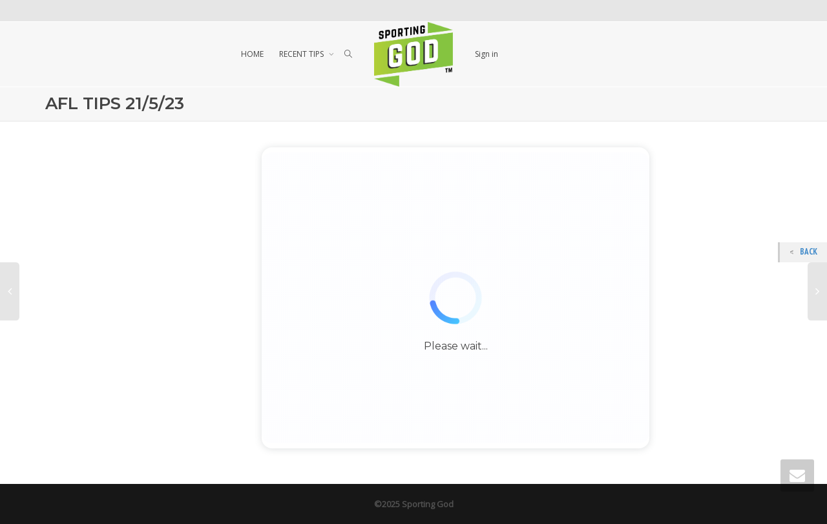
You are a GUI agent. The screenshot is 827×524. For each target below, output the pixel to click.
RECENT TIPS (302, 53)
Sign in (486, 53)
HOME (252, 53)
